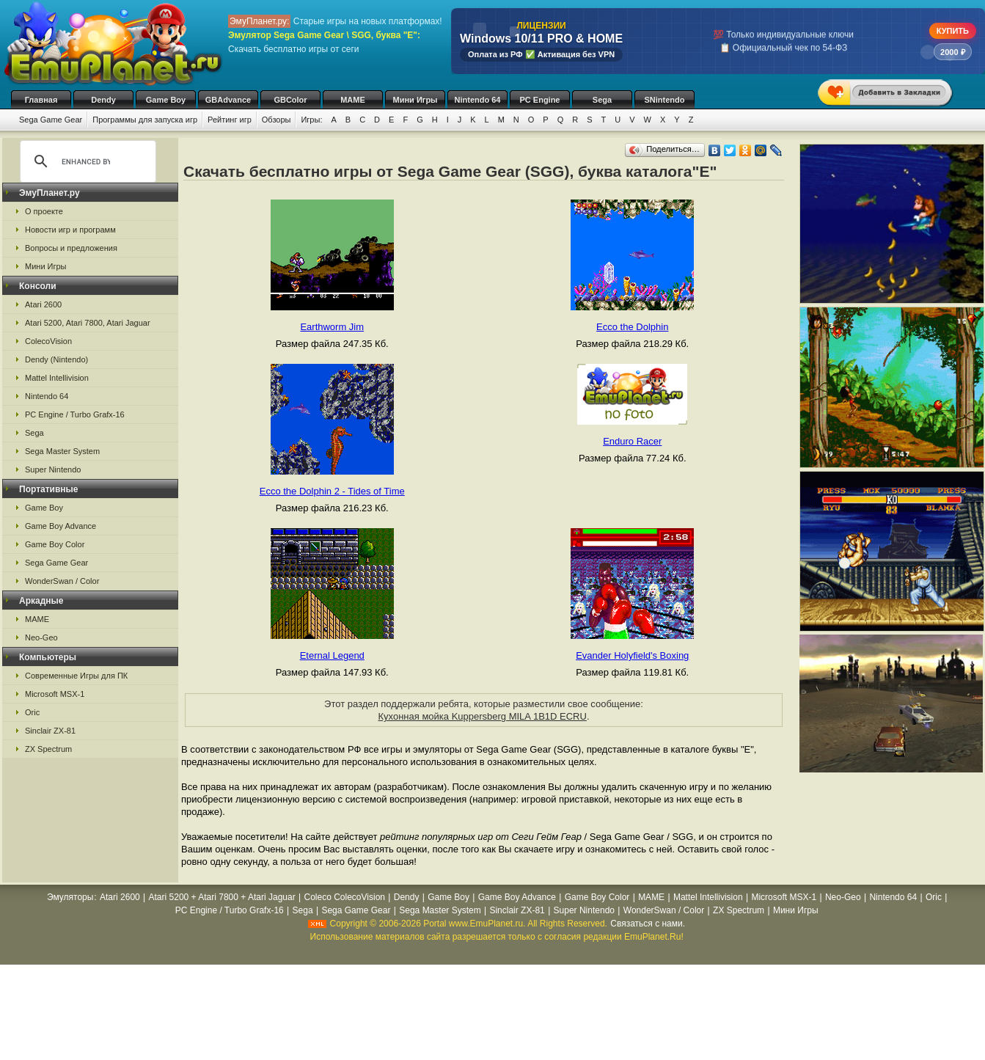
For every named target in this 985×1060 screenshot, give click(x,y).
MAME (352, 99)
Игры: (311, 119)
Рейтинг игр (230, 119)
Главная (41, 99)
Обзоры (276, 119)
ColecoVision (48, 341)
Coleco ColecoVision (344, 897)
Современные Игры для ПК (76, 675)
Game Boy (166, 99)
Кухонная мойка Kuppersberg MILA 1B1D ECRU (482, 716)
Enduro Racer (632, 441)
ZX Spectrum (48, 749)
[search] (86, 161)
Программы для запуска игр (144, 119)
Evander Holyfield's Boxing (632, 655)
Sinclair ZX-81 (50, 730)
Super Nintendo (53, 469)
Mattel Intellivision (57, 377)
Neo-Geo (41, 637)
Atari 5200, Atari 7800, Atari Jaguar (87, 322)
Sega (602, 99)
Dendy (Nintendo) (56, 359)
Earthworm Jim (332, 326)
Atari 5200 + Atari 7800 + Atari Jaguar (222, 897)
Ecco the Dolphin (632, 326)
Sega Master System (62, 451)
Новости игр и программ (70, 229)
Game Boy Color (54, 544)
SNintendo (665, 99)
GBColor (290, 99)
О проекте (44, 211)
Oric (32, 712)
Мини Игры (415, 99)
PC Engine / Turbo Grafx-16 (75, 414)
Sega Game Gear (50, 119)
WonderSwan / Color (62, 581)
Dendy (103, 99)
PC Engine (539, 99)
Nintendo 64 (478, 99)
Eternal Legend (332, 655)
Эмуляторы (70, 897)
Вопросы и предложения (71, 248)
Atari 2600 (43, 304)
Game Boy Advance (60, 526)
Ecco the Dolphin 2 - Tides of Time (332, 491)
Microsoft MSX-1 (54, 694)
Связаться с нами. (647, 923)
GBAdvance (228, 99)
